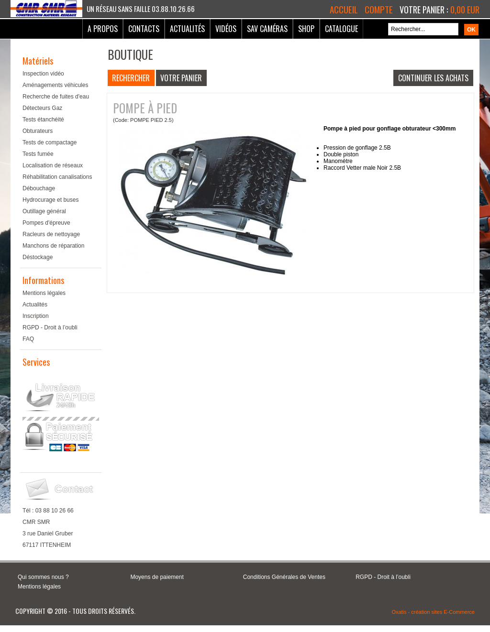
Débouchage (38, 188)
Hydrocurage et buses (50, 199)
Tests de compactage (49, 142)
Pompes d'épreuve (46, 222)
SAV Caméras (267, 28)
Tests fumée (38, 154)
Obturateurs (37, 131)
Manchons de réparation (53, 245)
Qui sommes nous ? (43, 577)
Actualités (187, 28)
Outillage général (44, 211)
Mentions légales (44, 293)
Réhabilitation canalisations (57, 177)
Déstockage (37, 257)
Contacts (143, 28)
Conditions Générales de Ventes (284, 577)
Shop (306, 28)
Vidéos (225, 28)
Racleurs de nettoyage (51, 234)
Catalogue (341, 28)
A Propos (103, 28)
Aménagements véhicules (55, 85)
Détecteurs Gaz (42, 108)
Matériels (37, 60)
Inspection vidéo (43, 73)
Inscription (35, 316)
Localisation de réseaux (52, 165)
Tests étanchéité (43, 119)
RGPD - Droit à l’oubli (50, 327)
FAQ (28, 339)
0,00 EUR (464, 9)
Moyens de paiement (156, 577)
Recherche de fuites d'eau (55, 96)
